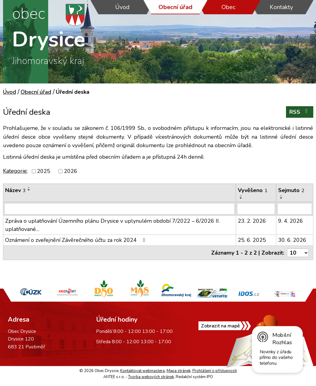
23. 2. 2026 (252, 221)
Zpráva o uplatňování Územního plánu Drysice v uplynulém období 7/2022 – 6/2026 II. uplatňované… (112, 225)
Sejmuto (291, 190)
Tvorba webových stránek (151, 377)
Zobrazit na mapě (220, 326)
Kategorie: (15, 170)
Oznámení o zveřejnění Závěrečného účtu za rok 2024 (76, 240)
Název (15, 190)
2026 (70, 171)
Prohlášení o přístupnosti (214, 371)
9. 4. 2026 (290, 221)
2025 (43, 171)
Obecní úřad (175, 7)
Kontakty (281, 7)
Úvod (122, 7)
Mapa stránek (179, 371)
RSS (299, 112)
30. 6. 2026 (292, 240)
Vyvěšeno (253, 190)
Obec (228, 7)
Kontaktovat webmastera (142, 371)
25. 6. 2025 (252, 240)
